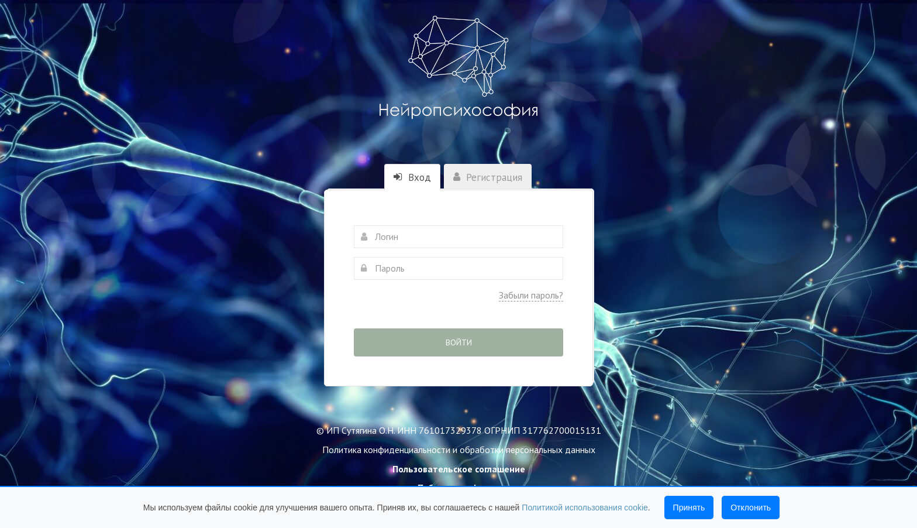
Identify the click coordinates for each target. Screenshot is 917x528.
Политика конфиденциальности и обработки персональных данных (458, 449)
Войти (459, 342)
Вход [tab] (412, 177)
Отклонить (750, 507)
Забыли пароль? (531, 295)
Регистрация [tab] (487, 177)
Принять (689, 507)
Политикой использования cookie (585, 507)
